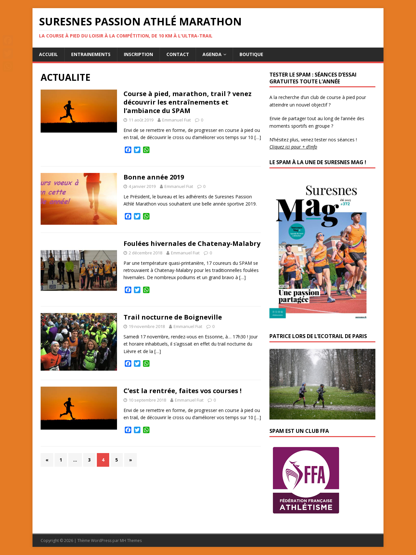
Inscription (138, 54)
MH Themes (131, 540)
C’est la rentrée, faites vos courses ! (182, 390)
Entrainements (90, 54)
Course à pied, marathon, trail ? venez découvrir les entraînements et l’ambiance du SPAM (188, 102)
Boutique (251, 54)
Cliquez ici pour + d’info (293, 147)
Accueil (48, 54)
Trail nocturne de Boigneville (173, 317)
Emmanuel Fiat (176, 120)
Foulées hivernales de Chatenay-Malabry (192, 243)
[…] (257, 137)
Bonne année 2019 (154, 177)
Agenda (212, 54)
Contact (177, 54)
